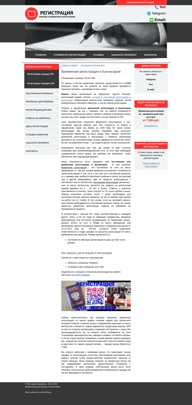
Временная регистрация (38, 67)
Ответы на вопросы (38, 118)
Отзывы (98, 55)
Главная (40, 55)
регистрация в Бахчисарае (93, 65)
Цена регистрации (37, 126)
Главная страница (69, 65)
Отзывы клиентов (37, 134)
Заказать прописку (124, 55)
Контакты (150, 55)
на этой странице (81, 275)
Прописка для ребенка (39, 101)
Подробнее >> (151, 126)
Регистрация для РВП (39, 110)
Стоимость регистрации (70, 55)
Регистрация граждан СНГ (41, 83)
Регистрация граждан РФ (40, 74)
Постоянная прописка (39, 93)
